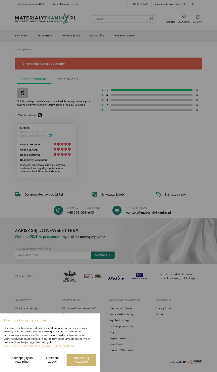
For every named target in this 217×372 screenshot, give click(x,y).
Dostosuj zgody (52, 359)
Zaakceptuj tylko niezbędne (21, 359)
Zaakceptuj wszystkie (81, 359)
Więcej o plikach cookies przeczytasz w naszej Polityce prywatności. (39, 345)
